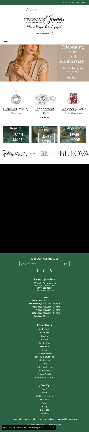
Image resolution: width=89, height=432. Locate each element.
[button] (68, 2)
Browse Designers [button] (73, 113)
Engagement (44, 109)
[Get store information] (44, 290)
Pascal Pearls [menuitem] (44, 374)
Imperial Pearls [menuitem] (44, 353)
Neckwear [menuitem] (44, 399)
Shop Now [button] (16, 113)
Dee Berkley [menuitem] (44, 343)
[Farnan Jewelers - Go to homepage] (44, 21)
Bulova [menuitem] (44, 336)
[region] (44, 153)
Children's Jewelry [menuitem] (44, 396)
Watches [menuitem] (44, 413)
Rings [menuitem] (44, 403)
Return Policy (17, 419)
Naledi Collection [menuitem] (44, 367)
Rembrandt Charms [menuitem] (44, 377)
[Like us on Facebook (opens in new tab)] (37, 270)
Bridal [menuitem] (44, 392)
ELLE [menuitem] (44, 350)
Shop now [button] (44, 117)
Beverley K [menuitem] (44, 332)
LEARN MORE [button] (18, 137)
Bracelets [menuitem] (44, 410)
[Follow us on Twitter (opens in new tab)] (51, 270)
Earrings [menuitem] (44, 406)
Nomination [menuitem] (44, 370)
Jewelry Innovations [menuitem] (44, 356)
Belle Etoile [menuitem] (44, 329)
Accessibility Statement (67, 419)
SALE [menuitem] (44, 389)
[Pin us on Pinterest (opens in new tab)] (44, 270)
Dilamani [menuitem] (44, 346)
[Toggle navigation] (5, 40)
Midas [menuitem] (44, 363)
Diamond (10, 109)
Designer (67, 109)
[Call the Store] (44, 288)
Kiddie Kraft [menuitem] (44, 360)
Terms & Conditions (47, 419)
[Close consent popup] (54, 427)
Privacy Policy (31, 419)
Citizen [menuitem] (44, 339)
